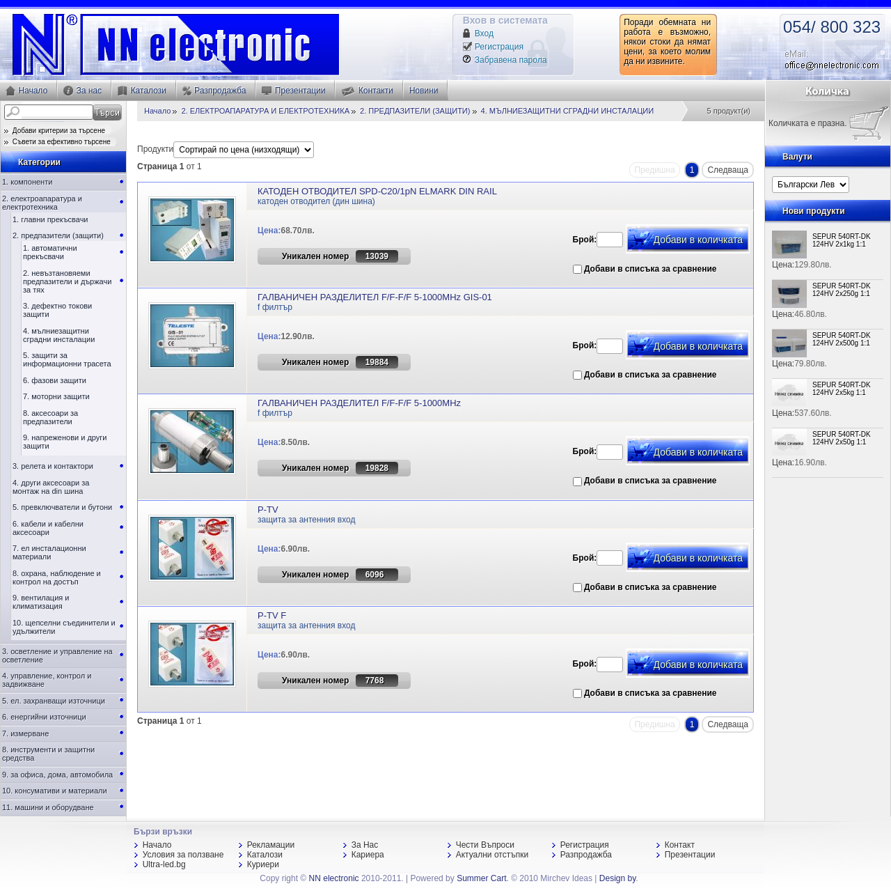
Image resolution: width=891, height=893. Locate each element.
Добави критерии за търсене (54, 130)
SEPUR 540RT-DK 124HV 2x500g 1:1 (841, 339)
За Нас (365, 845)
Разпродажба (214, 91)
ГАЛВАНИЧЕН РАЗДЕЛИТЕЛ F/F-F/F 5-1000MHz (359, 403)
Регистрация (499, 47)
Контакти (367, 91)
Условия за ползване (183, 855)
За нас (82, 91)
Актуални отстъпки (492, 855)
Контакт (680, 845)
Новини (424, 90)
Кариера (368, 855)
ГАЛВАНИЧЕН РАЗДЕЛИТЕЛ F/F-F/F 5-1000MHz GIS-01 (375, 297)
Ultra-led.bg (164, 864)
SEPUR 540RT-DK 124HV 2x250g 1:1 (841, 289)
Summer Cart (481, 878)
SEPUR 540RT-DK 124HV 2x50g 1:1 (841, 438)
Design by (617, 878)
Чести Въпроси (485, 845)
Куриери (263, 864)
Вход (484, 33)
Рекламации (270, 845)
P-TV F (272, 615)
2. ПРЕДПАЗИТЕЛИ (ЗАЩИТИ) (415, 111)
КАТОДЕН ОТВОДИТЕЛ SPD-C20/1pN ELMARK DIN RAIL (377, 191)
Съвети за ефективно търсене (57, 142)
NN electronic (334, 878)
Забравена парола (511, 60)
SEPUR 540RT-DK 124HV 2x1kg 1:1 (841, 240)
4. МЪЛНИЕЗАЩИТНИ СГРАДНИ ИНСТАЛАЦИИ (567, 111)
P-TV (268, 509)
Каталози (142, 91)
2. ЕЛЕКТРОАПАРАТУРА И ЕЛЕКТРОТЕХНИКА (265, 111)
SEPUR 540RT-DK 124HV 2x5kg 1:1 (841, 388)
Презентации (293, 90)
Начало (26, 91)
